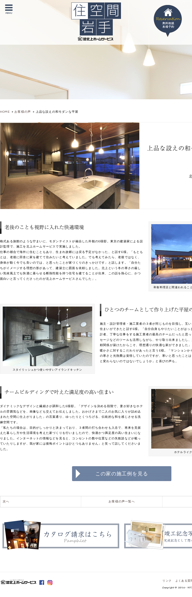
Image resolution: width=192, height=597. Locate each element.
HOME (5, 111)
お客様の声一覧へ (122, 501)
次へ (6, 501)
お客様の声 (22, 111)
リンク (167, 580)
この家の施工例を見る (121, 473)
